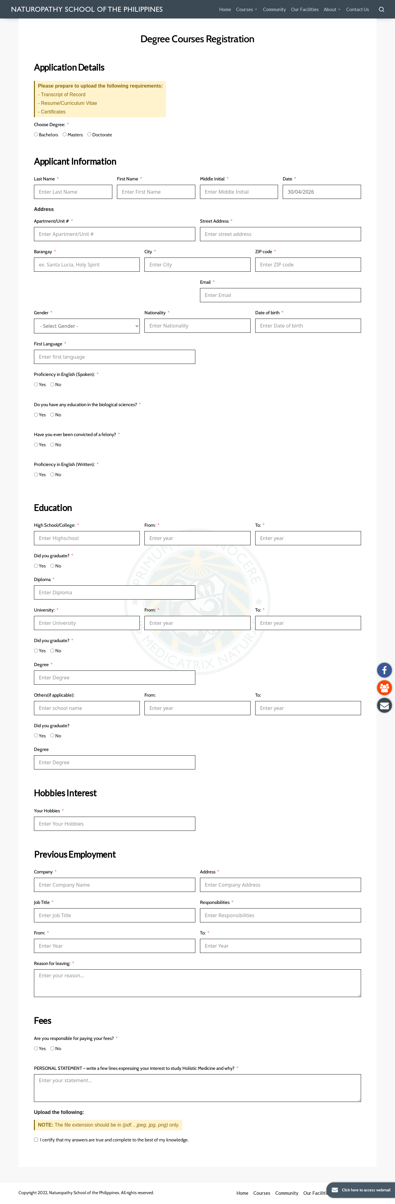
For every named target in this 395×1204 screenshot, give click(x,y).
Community (274, 9)
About (330, 9)
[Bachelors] (36, 134)
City (148, 251)
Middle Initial (212, 179)
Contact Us (357, 9)
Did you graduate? (51, 556)
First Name (127, 179)
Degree (41, 664)
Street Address (214, 221)
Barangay (43, 251)
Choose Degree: (49, 124)
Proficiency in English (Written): (64, 464)
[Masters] (65, 134)
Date (288, 179)
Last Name (44, 179)
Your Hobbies (47, 811)
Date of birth (267, 312)
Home (225, 9)
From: (150, 525)
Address (207, 872)
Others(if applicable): (54, 695)
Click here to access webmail (358, 1190)
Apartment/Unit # (51, 221)
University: (44, 610)
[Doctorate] (89, 134)
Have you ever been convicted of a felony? (75, 434)
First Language (48, 344)
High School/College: (54, 525)
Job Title (42, 902)
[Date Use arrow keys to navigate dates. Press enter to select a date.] (322, 192)
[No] (52, 384)
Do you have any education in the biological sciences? (85, 404)
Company (43, 872)
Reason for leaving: (52, 963)
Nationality (155, 312)
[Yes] (36, 384)
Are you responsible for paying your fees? (74, 1038)
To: (258, 525)
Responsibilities (215, 902)
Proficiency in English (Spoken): (64, 374)
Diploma (42, 579)
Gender (41, 312)
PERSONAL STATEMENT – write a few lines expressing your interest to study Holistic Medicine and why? (134, 1068)
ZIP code (263, 251)
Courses (244, 9)
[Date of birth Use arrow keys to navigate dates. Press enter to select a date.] (308, 326)
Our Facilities (305, 9)
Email (205, 282)
